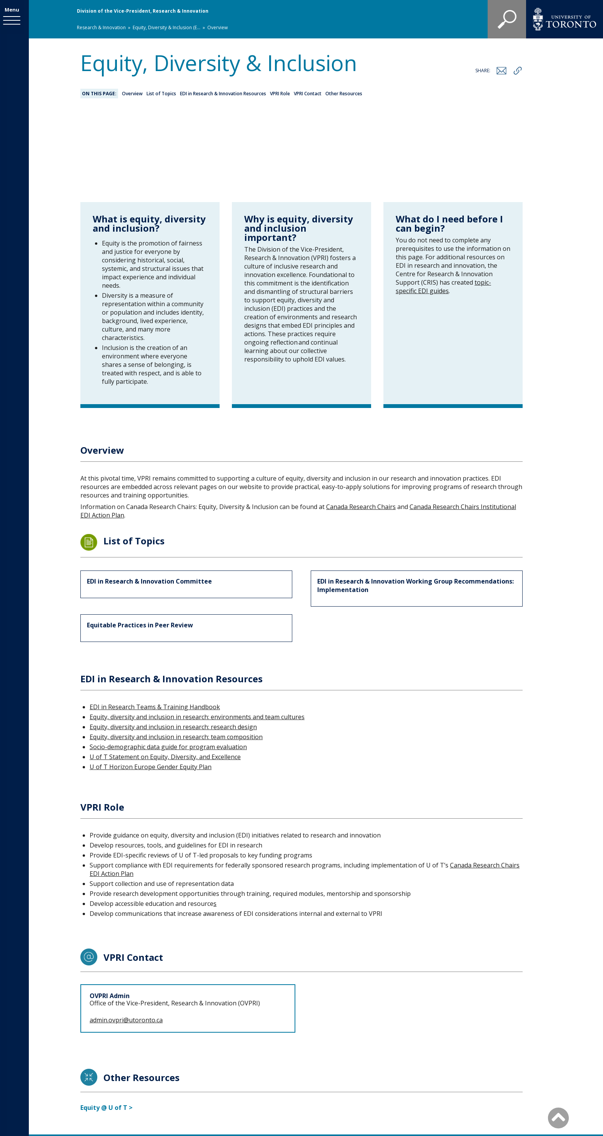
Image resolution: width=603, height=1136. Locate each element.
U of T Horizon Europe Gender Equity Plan (151, 682)
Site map (378, 1075)
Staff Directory (331, 1075)
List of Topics (161, 93)
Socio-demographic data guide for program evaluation (168, 662)
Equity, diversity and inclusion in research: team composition (176, 652)
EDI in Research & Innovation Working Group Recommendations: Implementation (415, 501)
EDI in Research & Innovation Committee (149, 497)
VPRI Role (280, 93)
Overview (132, 93)
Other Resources (343, 93)
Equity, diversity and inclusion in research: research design (173, 642)
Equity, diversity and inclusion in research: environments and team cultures (197, 633)
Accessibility (422, 1075)
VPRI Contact (307, 93)
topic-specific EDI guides (443, 202)
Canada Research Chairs (361, 422)
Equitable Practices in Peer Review (140, 541)
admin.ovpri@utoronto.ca (126, 936)
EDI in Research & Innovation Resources (223, 93)
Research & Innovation (101, 27)
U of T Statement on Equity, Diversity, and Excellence (165, 672)
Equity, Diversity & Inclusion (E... (166, 27)
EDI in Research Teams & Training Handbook (155, 623)
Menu (14, 10)
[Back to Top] (558, 1117)
